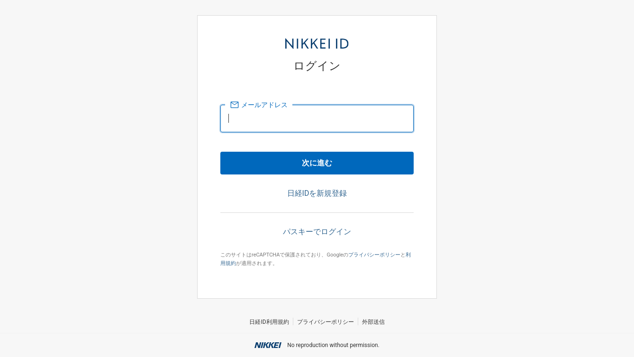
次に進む (317, 162)
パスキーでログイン (317, 231)
